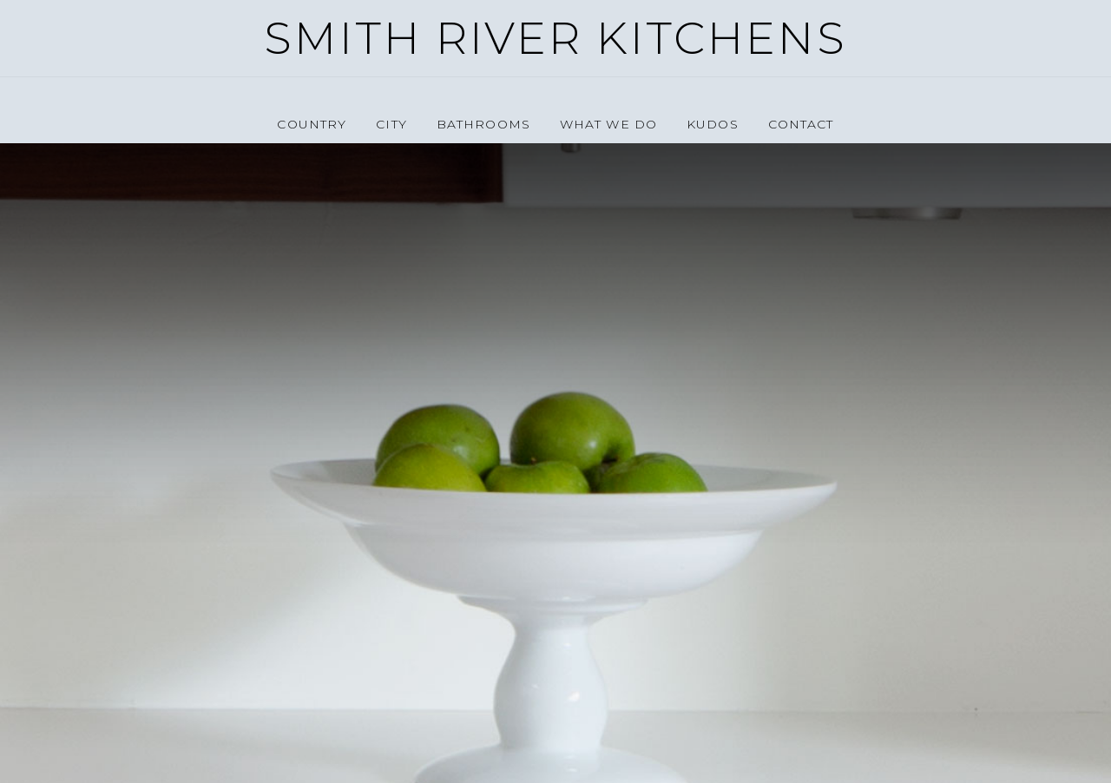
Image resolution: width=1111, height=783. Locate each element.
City (391, 124)
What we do (608, 124)
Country (311, 124)
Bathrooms (483, 124)
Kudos (713, 124)
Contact (801, 124)
